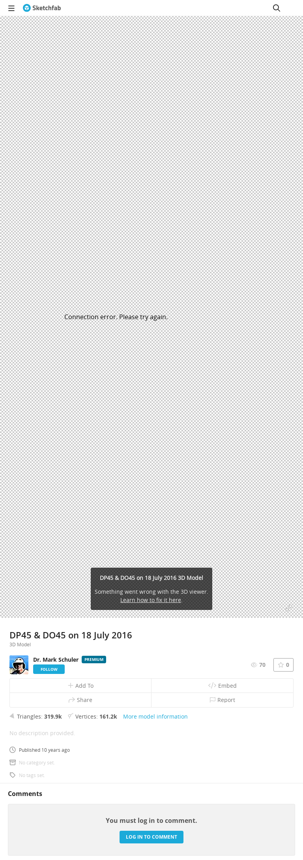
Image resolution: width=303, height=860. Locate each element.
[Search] (276, 8)
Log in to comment (151, 837)
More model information (155, 716)
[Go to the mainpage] (42, 8)
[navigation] (11, 8)
